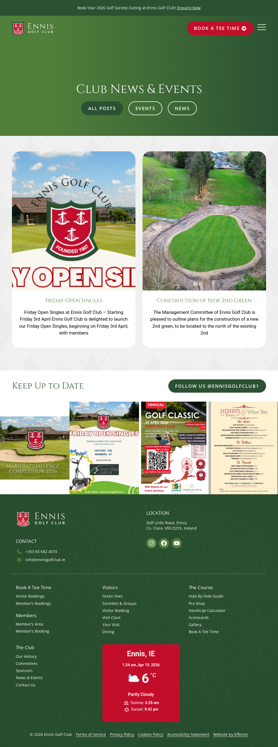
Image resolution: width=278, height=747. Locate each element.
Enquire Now (189, 7)
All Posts (102, 108)
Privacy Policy (122, 734)
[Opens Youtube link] (177, 543)
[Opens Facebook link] (164, 543)
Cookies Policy (150, 734)
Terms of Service (91, 734)
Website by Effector (230, 734)
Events (145, 108)
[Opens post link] (74, 249)
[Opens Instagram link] (151, 543)
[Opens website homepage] (32, 28)
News (182, 108)
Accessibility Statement (188, 734)
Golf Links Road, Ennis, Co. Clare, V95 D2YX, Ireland (171, 525)
